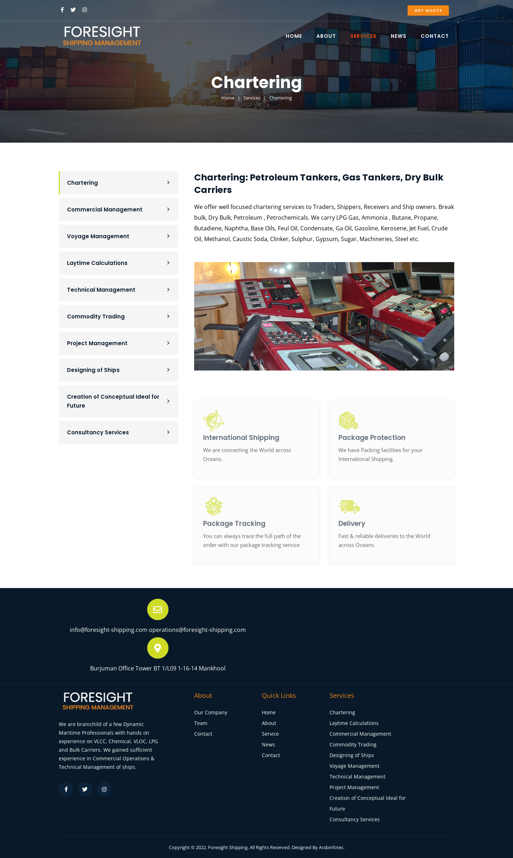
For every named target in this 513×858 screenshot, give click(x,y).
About (269, 723)
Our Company (210, 712)
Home (269, 712)
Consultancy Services (119, 432)
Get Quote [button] (428, 10)
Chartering (119, 183)
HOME (294, 36)
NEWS (398, 36)
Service (270, 733)
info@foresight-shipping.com (108, 630)
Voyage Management (119, 236)
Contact (203, 733)
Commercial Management (119, 209)
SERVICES (363, 36)
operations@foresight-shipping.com (197, 630)
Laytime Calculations (119, 263)
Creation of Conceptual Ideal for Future (119, 401)
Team (200, 723)
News (268, 744)
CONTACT (435, 36)
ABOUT (326, 36)
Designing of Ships (119, 370)
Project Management (119, 343)
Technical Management (119, 289)
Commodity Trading (119, 316)
